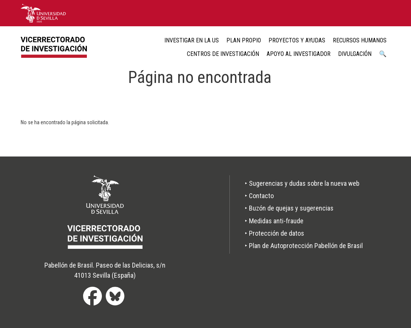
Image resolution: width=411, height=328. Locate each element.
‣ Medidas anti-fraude (274, 221)
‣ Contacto (259, 196)
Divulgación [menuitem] (355, 53)
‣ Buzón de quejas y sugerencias (289, 208)
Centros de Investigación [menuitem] (223, 53)
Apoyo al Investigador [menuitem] (299, 53)
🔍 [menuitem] (383, 53)
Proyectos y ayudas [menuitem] (296, 40)
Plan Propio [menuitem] (243, 40)
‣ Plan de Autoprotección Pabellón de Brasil (304, 246)
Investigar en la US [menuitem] (191, 40)
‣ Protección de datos (274, 233)
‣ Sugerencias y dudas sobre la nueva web (302, 183)
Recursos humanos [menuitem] (360, 40)
